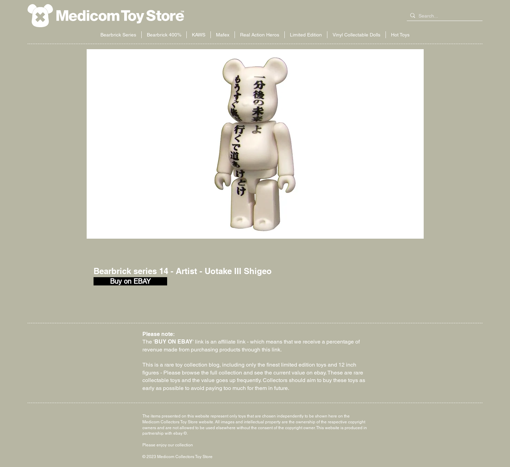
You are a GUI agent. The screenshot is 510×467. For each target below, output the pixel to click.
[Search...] (443, 16)
